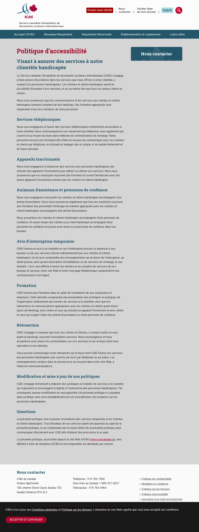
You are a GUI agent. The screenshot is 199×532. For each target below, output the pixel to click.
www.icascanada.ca (102, 439)
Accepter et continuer (26, 519)
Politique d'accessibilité (155, 494)
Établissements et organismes (141, 34)
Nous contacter (125, 10)
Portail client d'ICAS (100, 10)
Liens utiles (177, 34)
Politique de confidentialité (156, 478)
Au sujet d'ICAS (24, 34)
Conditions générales (45, 509)
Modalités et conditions (155, 483)
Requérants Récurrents (97, 34)
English (167, 10)
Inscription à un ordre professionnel (162, 499)
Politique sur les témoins (76, 509)
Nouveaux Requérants (58, 34)
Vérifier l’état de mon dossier (146, 10)
